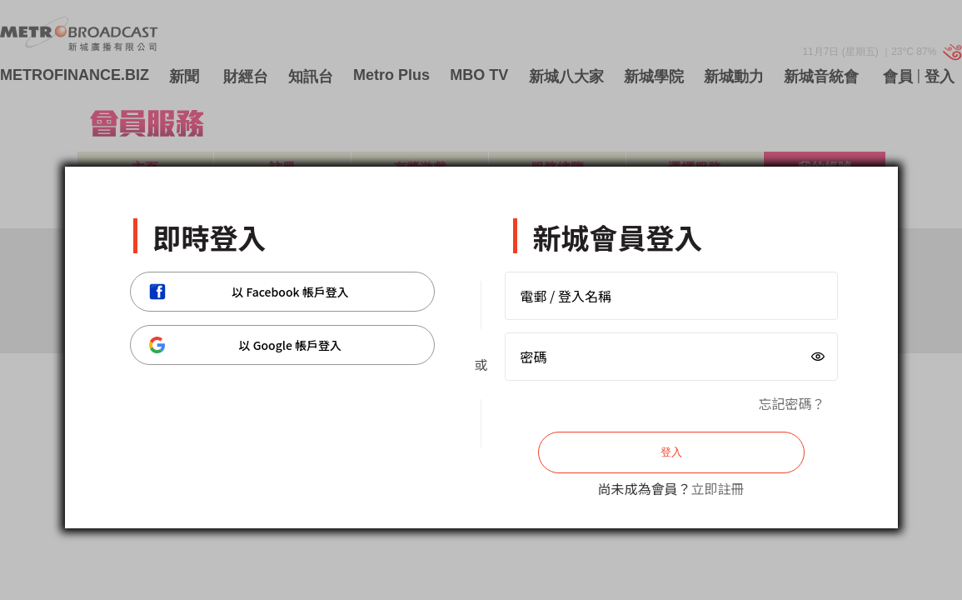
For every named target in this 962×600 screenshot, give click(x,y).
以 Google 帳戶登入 (245, 345)
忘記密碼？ (791, 403)
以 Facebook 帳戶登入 (249, 291)
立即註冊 (718, 488)
